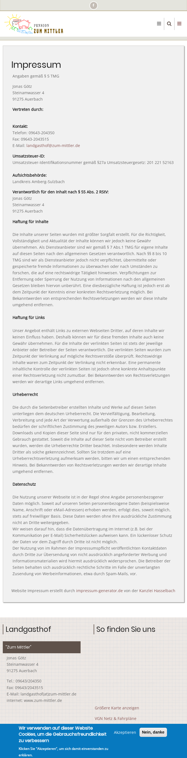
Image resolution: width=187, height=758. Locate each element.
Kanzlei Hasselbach (157, 590)
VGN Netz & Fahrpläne (115, 718)
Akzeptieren (125, 732)
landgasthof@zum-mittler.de (53, 145)
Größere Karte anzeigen (117, 707)
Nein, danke (153, 732)
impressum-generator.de (99, 590)
